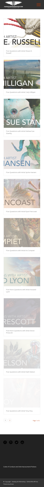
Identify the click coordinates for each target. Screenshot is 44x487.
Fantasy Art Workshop (19, 481)
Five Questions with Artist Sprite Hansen (21, 172)
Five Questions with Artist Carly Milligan (20, 92)
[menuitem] (32, 4)
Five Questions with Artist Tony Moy (19, 411)
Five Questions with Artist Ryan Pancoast (21, 211)
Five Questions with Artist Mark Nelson (20, 372)
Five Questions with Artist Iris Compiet (20, 250)
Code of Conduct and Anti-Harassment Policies (19, 467)
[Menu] (37, 4)
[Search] (32, 4)
